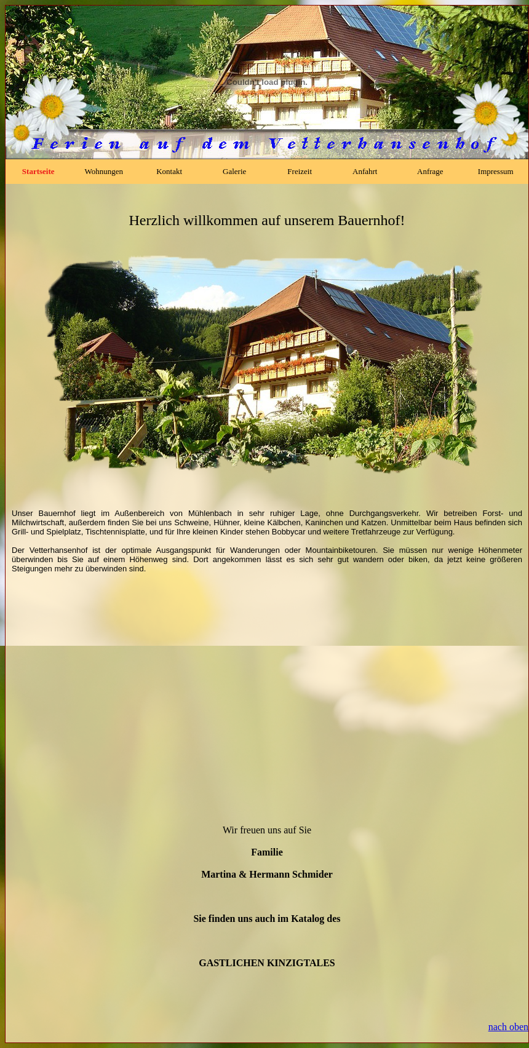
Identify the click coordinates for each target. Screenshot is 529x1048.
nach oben (508, 1027)
